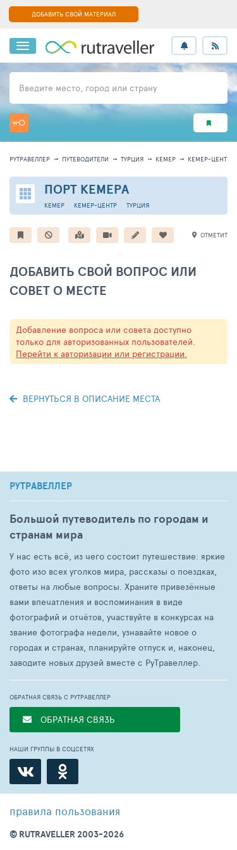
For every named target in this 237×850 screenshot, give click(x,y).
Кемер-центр (209, 158)
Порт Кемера (86, 189)
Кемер (165, 158)
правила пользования (64, 810)
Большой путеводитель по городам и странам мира (109, 526)
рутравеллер (29, 158)
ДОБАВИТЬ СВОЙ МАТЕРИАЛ (74, 13)
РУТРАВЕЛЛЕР (40, 486)
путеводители (85, 158)
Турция (132, 158)
